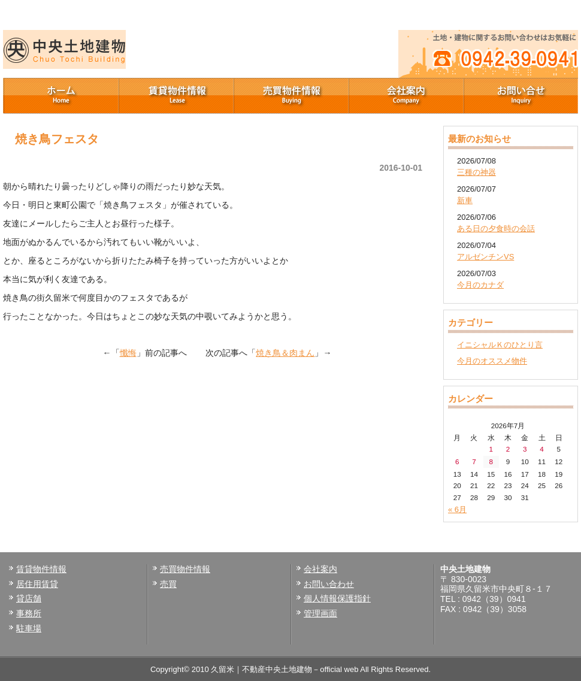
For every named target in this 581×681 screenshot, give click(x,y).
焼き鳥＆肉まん (285, 353)
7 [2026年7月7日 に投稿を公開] (474, 461)
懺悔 (128, 353)
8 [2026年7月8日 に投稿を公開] (491, 461)
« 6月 (457, 509)
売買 (168, 584)
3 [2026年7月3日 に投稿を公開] (525, 449)
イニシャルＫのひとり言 (500, 344)
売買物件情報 (290, 96)
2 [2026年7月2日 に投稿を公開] (508, 449)
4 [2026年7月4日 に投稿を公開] (542, 449)
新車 (465, 200)
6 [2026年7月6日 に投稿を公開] (457, 461)
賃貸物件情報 (175, 96)
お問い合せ (520, 96)
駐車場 (28, 628)
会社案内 (405, 96)
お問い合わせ (329, 584)
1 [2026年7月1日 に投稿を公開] (491, 449)
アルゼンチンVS (485, 256)
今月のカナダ (480, 284)
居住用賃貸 (37, 584)
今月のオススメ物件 (492, 360)
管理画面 (320, 613)
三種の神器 (476, 172)
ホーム (60, 96)
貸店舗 (28, 598)
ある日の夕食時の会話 (496, 228)
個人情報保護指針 (337, 598)
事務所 (28, 613)
